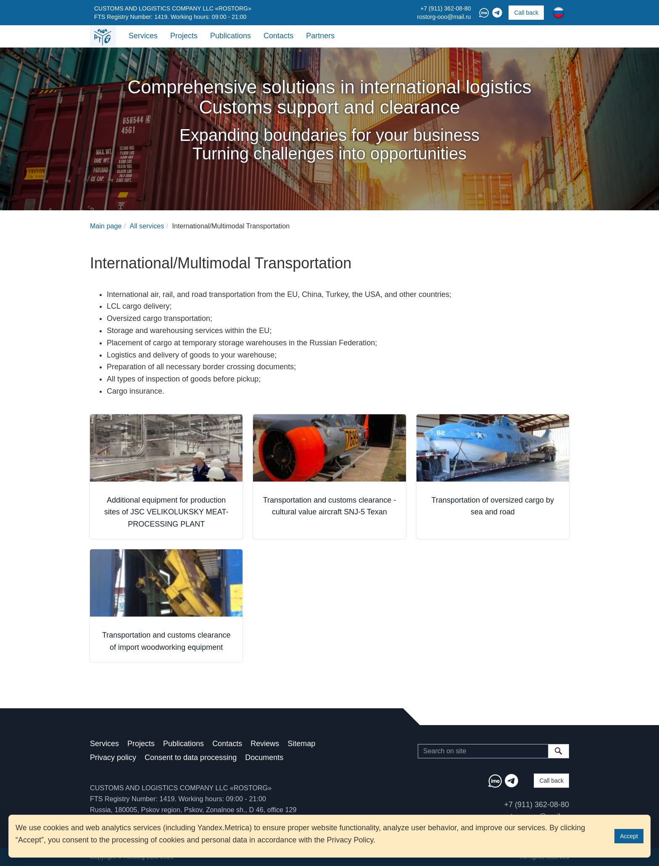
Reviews (264, 743)
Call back (526, 12)
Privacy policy (113, 757)
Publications (230, 36)
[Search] (483, 751)
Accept (629, 836)
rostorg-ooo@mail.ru (444, 16)
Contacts (278, 36)
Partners (320, 36)
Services (143, 36)
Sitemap (301, 743)
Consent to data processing (191, 757)
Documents (264, 757)
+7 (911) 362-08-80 (445, 8)
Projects (184, 36)
